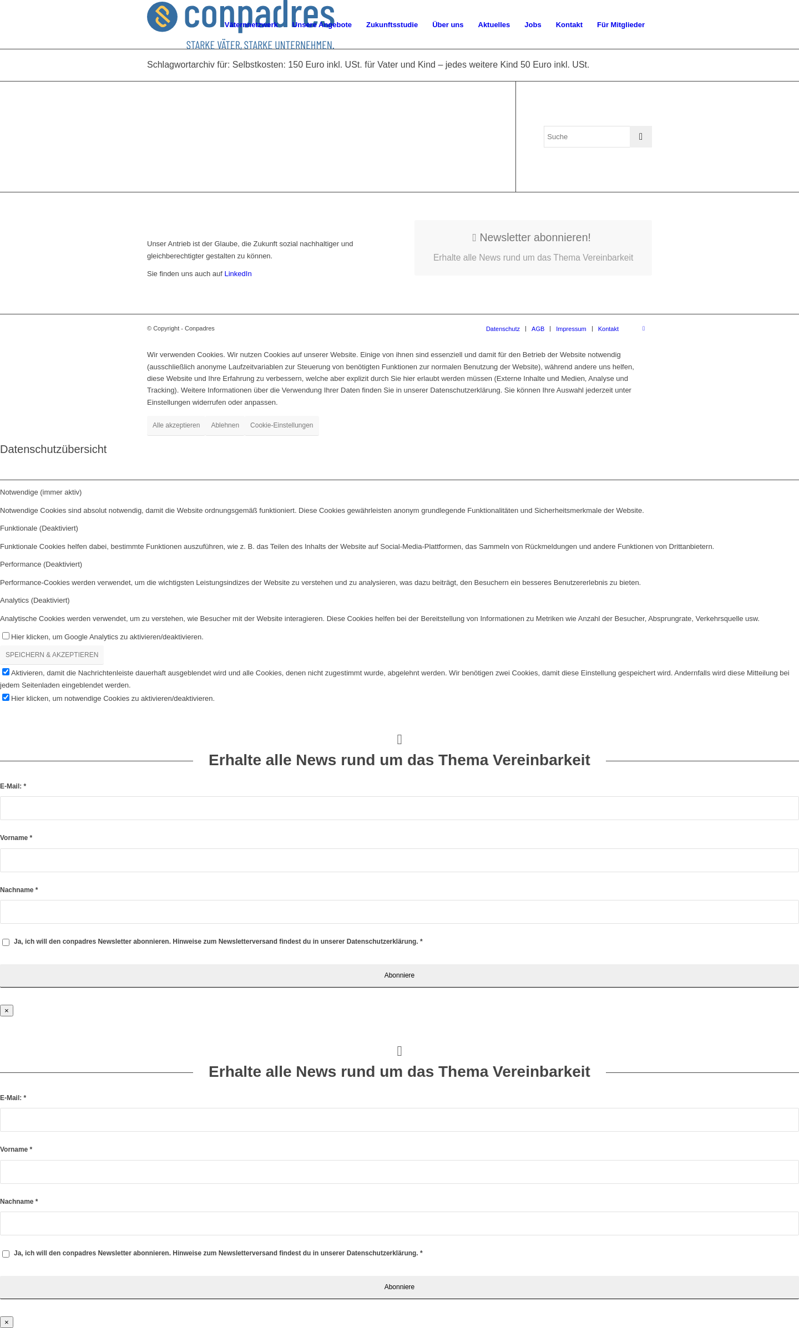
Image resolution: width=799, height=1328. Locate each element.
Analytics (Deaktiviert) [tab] (35, 600)
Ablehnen (225, 425)
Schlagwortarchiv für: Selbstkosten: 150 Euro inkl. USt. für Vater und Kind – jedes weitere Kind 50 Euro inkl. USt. (368, 64)
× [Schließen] (6, 1010)
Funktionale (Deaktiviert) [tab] (39, 528)
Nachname (19, 890)
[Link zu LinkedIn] (643, 328)
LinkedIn (237, 273)
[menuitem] (251, 25)
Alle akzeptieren (176, 425)
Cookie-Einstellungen (281, 425)
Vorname (16, 838)
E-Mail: (13, 786)
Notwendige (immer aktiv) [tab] (41, 492)
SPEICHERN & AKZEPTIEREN (52, 655)
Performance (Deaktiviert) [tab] (41, 564)
